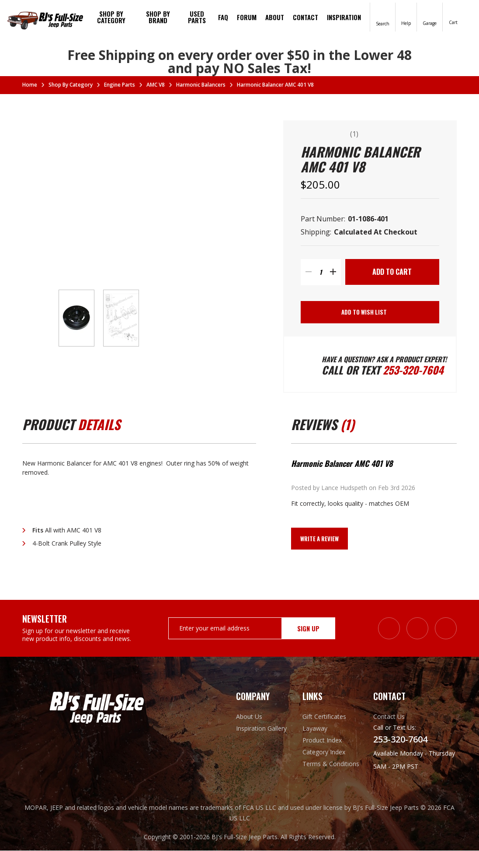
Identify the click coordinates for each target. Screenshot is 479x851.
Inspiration (344, 17)
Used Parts (197, 17)
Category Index (323, 752)
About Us (249, 717)
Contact (305, 17)
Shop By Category (111, 17)
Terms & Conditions (330, 764)
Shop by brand (158, 17)
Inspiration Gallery (261, 729)
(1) (355, 134)
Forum (247, 17)
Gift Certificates (324, 717)
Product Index (322, 740)
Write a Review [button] (319, 539)
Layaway (314, 729)
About (274, 17)
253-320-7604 (413, 370)
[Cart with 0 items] (453, 16)
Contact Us (389, 717)
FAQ (223, 17)
